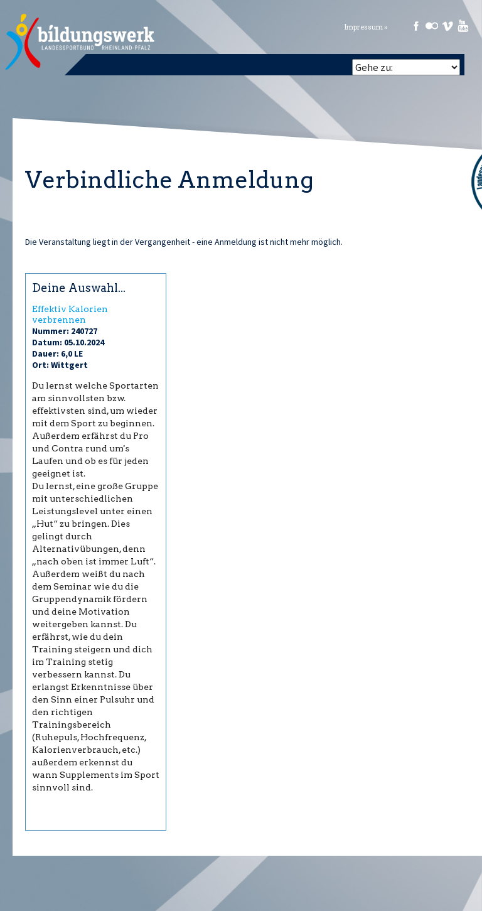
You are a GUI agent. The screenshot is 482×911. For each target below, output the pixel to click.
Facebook (416, 25)
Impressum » (366, 27)
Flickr (432, 25)
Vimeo (447, 25)
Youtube (463, 25)
